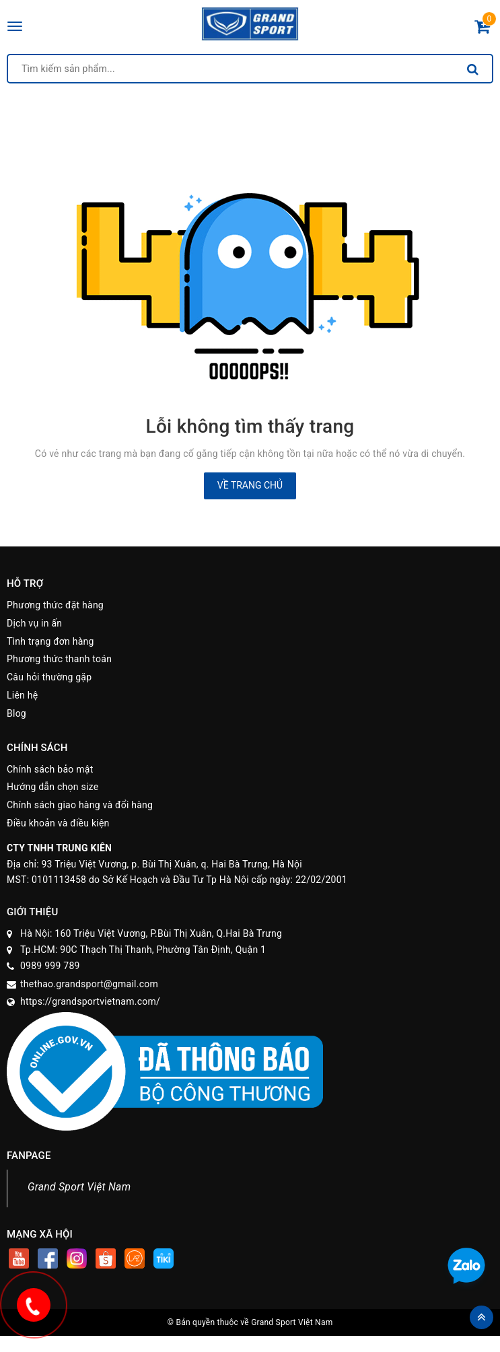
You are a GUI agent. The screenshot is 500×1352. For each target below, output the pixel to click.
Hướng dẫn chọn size (52, 786)
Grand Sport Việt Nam (79, 1186)
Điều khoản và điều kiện (58, 823)
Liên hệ (22, 695)
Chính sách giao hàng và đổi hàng (80, 804)
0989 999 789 (50, 965)
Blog (16, 713)
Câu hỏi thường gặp (49, 677)
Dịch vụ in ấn (34, 623)
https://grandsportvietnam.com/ (90, 1001)
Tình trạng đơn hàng (50, 641)
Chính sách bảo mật (50, 769)
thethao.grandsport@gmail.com (89, 984)
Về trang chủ (250, 485)
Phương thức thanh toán (59, 658)
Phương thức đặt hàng (55, 605)
